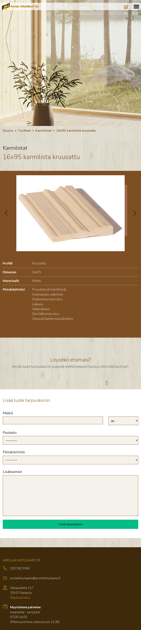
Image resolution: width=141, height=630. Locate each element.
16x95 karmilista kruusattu (76, 130)
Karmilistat (43, 130)
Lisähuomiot (12, 471)
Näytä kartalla (20, 597)
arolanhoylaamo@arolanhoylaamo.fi (35, 578)
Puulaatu (10, 432)
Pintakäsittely (14, 452)
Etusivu (8, 130)
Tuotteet (24, 130)
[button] (136, 6)
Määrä (8, 413)
